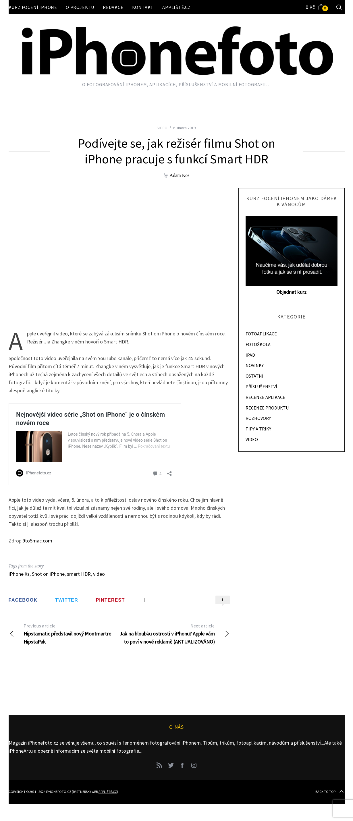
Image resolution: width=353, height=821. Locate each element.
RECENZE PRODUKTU (267, 408)
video (99, 574)
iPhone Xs (19, 574)
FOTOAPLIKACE (261, 334)
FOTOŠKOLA (258, 344)
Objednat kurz (291, 292)
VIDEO (162, 127)
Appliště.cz (176, 7)
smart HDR (79, 574)
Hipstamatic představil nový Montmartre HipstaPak (64, 633)
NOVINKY (255, 365)
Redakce (113, 7)
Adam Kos (180, 175)
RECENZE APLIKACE (265, 397)
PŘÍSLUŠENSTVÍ (261, 386)
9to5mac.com (37, 540)
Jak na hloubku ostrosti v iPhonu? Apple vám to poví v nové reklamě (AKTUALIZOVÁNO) (174, 633)
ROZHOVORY (258, 418)
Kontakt (143, 7)
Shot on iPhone (48, 574)
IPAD (250, 355)
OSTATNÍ (254, 376)
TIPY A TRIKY (258, 429)
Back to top (330, 792)
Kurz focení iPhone (33, 7)
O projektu (80, 7)
